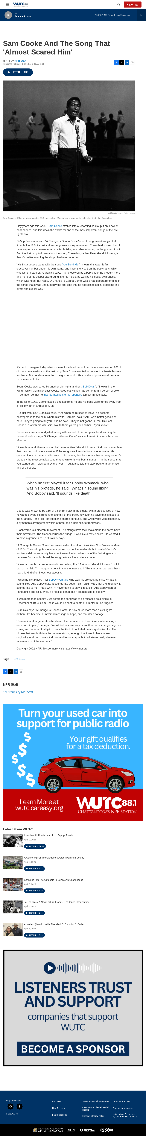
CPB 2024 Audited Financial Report (95, 1108)
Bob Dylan (89, 386)
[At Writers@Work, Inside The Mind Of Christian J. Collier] (13, 929)
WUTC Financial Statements (95, 1101)
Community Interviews (123, 1108)
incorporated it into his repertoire (63, 394)
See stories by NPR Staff (18, 692)
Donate (133, 4)
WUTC (15, 1114)
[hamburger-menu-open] (7, 5)
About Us (56, 1101)
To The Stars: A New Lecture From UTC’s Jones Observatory (56, 902)
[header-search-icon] (119, 4)
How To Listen (58, 1108)
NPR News (19, 659)
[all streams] (141, 15)
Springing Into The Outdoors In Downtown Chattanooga (53, 880)
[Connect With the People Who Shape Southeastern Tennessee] (73, 1008)
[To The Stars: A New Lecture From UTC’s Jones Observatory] (13, 906)
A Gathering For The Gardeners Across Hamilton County (54, 857)
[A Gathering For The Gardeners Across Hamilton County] (13, 862)
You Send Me (70, 264)
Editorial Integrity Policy (93, 1116)
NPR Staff (20, 60)
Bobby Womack (58, 579)
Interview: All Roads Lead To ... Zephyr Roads (48, 835)
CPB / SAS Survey (121, 1101)
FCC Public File (59, 1115)
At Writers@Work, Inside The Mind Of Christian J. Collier (54, 924)
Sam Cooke (55, 226)
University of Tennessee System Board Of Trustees (125, 1115)
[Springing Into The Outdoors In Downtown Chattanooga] (13, 884)
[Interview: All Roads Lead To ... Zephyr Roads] (13, 840)
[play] (8, 15)
